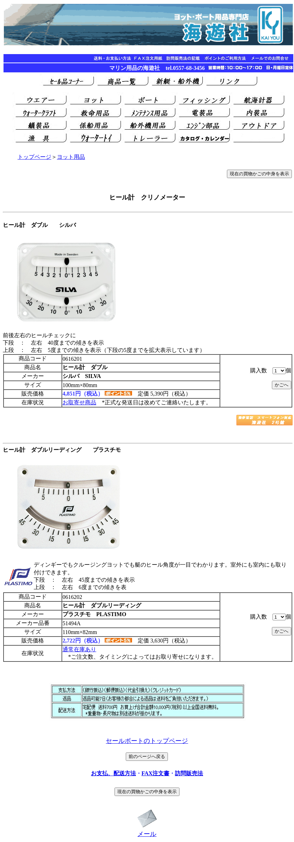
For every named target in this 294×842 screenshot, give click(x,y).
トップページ (34, 157)
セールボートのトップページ (147, 740)
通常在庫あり (79, 649)
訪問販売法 (189, 773)
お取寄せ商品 (79, 402)
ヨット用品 (71, 157)
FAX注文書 (156, 773)
